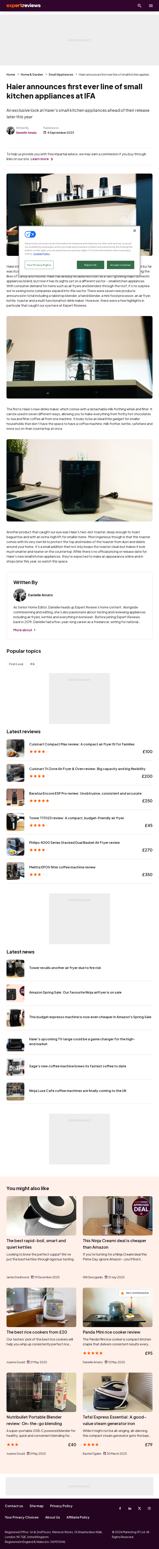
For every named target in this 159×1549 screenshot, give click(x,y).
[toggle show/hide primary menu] (151, 6)
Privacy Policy (61, 1506)
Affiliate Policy (78, 1517)
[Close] (134, 230)
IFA (32, 664)
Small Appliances (61, 74)
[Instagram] (149, 1508)
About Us (52, 1517)
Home (10, 74)
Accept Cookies (120, 264)
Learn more (40, 159)
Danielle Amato (26, 132)
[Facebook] (120, 1508)
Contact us (14, 1506)
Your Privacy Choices (22, 1517)
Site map (37, 1506)
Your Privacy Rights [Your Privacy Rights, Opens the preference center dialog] (39, 264)
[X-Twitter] (139, 1508)
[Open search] (139, 6)
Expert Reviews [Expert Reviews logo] (20, 5)
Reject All (90, 264)
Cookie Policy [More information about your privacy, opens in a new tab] (41, 253)
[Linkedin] (130, 1508)
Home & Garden (32, 74)
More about (22, 630)
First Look (16, 664)
